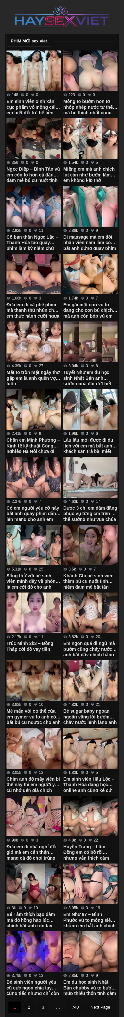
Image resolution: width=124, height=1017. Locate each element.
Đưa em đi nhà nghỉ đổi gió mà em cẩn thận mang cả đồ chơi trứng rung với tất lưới (31, 852)
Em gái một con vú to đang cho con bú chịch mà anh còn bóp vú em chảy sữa (88, 310)
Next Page (100, 1007)
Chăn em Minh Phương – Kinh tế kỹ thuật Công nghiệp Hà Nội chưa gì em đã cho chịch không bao (33, 445)
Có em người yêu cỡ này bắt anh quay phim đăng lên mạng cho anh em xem (32, 513)
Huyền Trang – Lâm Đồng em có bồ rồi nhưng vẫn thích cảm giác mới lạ (86, 852)
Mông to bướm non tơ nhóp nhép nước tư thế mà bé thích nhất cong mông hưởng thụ (88, 106)
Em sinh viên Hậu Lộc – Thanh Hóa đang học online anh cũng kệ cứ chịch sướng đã (88, 784)
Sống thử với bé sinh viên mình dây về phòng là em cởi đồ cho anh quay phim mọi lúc (32, 581)
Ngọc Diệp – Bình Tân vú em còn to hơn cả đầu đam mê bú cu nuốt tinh (33, 174)
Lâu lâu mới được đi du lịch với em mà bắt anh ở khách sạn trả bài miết (90, 445)
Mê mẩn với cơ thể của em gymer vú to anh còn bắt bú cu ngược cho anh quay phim (33, 716)
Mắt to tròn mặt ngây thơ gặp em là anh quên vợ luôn (33, 377)
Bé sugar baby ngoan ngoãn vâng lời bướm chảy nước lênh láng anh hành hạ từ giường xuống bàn (90, 716)
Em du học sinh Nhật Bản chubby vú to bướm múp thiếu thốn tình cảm (89, 987)
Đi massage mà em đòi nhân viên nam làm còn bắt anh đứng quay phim (89, 242)
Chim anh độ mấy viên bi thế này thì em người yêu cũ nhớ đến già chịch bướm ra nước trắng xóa (33, 784)
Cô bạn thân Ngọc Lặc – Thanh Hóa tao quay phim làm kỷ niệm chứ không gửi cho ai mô (32, 242)
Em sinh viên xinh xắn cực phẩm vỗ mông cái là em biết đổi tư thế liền (33, 106)
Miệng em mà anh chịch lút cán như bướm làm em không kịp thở (89, 174)
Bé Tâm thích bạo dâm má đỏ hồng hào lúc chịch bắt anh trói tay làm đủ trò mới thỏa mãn (32, 919)
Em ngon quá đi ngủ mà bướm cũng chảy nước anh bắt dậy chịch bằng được (89, 648)
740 (75, 1007)
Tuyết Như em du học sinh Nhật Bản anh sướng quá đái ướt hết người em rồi (87, 377)
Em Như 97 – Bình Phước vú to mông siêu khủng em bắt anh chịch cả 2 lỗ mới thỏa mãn (89, 919)
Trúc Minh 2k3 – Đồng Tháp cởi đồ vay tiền (29, 646)
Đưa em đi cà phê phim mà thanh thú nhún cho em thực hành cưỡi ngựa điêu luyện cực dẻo (32, 310)
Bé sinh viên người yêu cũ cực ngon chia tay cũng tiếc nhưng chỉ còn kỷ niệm (32, 987)
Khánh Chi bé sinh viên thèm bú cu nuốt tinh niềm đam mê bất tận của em (88, 581)
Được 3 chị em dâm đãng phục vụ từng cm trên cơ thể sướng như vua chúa (90, 513)
